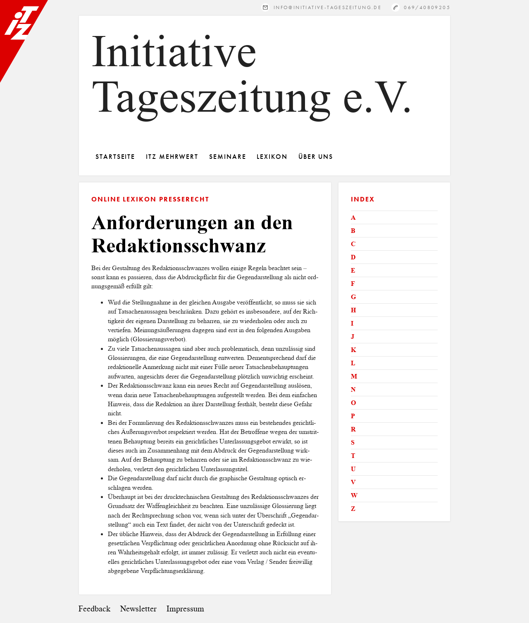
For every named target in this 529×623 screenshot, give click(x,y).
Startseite (115, 157)
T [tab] (353, 455)
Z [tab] (353, 508)
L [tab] (353, 363)
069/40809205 (427, 7)
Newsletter (138, 608)
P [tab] (353, 416)
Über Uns (315, 157)
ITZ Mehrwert (172, 157)
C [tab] (353, 244)
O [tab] (353, 402)
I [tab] (352, 323)
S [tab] (353, 442)
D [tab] (353, 257)
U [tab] (353, 469)
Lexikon (272, 157)
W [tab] (354, 495)
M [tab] (354, 376)
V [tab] (353, 482)
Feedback (94, 608)
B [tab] (353, 230)
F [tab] (353, 283)
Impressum (185, 608)
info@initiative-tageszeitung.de (327, 7)
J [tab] (352, 336)
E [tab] (353, 270)
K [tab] (353, 349)
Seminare (227, 157)
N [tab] (353, 389)
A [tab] (353, 217)
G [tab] (353, 296)
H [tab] (353, 310)
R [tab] (353, 429)
